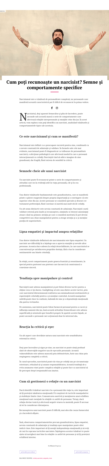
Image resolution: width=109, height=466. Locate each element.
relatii (35, 458)
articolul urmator (82, 452)
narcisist (40, 458)
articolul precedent (28, 452)
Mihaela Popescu (55, 446)
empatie (45, 458)
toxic (50, 458)
